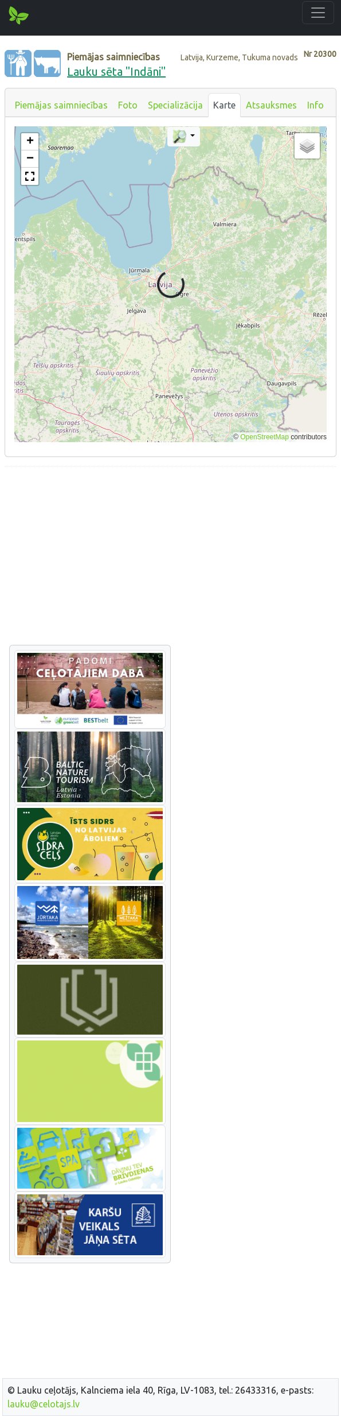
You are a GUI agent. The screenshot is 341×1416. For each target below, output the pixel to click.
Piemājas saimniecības (61, 105)
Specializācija (175, 105)
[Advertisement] (170, 556)
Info (315, 105)
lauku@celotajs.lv (43, 1404)
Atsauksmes (271, 105)
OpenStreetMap (264, 437)
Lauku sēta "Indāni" (116, 71)
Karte (224, 105)
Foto (128, 105)
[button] (29, 141)
